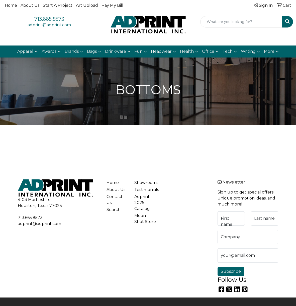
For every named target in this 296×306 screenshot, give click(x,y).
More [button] (269, 51)
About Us (30, 5)
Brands (72, 51)
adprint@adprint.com (49, 24)
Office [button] (208, 51)
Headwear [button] (161, 51)
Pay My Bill (112, 5)
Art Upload (87, 5)
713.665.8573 (49, 19)
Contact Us (115, 199)
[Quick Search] (241, 22)
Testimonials (145, 189)
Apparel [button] (25, 51)
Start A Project (57, 5)
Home (11, 5)
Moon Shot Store (145, 218)
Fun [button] (138, 51)
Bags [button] (92, 51)
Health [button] (187, 51)
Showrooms (145, 182)
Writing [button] (248, 51)
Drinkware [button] (115, 51)
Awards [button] (49, 51)
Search (114, 209)
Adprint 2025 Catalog (142, 202)
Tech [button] (228, 51)
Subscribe (231, 271)
